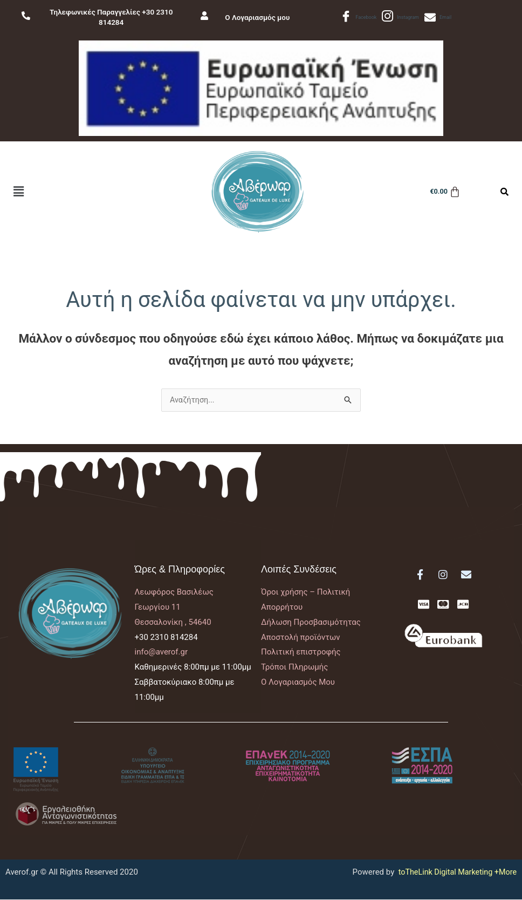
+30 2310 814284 (166, 638)
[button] (18, 191)
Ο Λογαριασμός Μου (298, 682)
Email (438, 17)
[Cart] (443, 192)
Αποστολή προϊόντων (300, 638)
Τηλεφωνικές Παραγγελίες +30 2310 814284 (111, 17)
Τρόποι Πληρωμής (294, 667)
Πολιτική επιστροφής (301, 652)
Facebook (358, 17)
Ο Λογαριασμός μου (261, 17)
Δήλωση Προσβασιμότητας (311, 623)
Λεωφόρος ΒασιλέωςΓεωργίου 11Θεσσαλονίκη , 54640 (174, 608)
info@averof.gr (161, 652)
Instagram (400, 17)
